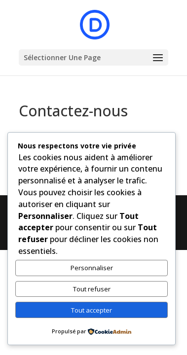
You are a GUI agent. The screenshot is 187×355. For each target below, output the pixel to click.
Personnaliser (92, 267)
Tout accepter (91, 310)
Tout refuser (92, 288)
